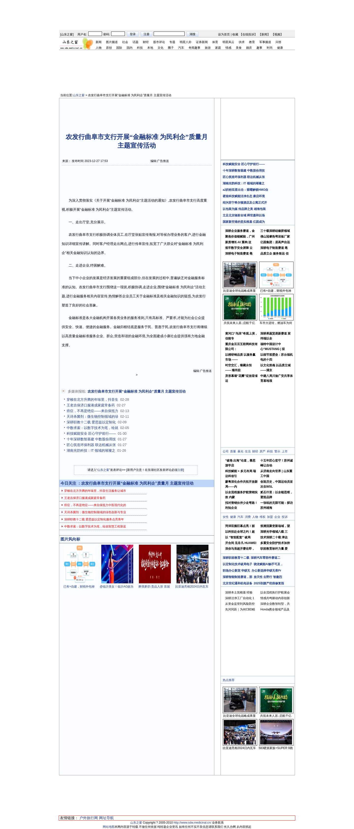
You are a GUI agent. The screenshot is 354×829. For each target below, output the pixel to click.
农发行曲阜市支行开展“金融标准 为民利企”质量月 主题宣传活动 (137, 391)
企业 (277, 517)
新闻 (264, 34)
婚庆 (249, 47)
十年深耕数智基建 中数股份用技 (91, 439)
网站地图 (109, 827)
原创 (109, 47)
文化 (160, 47)
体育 (215, 42)
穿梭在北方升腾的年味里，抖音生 (92, 399)
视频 (277, 34)
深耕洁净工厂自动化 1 (239, 598)
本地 (150, 47)
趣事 (259, 47)
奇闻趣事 (194, 47)
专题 (172, 42)
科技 (140, 47)
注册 (180, 470)
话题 (135, 42)
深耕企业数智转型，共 (275, 604)
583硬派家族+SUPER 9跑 (276, 748)
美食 (239, 47)
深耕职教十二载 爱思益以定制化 (91, 422)
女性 (226, 517)
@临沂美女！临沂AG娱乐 (117, 586)
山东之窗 (67, 34)
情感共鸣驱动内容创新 (275, 598)
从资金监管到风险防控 (240, 604)
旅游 (208, 47)
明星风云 (228, 42)
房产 (263, 451)
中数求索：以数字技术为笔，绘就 (92, 428)
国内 (130, 47)
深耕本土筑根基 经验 (238, 592)
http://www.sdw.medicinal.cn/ (192, 822)
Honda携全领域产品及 (275, 609)
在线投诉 (248, 34)
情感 (228, 47)
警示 (277, 451)
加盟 (270, 517)
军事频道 (265, 42)
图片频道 (112, 42)
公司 (226, 451)
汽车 (181, 47)
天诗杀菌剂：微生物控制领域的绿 (92, 416)
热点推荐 (229, 680)
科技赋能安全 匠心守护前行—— (91, 433)
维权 (263, 517)
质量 (233, 451)
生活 (248, 451)
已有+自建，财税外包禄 (79, 586)
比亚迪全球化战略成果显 (239, 290)
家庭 (218, 47)
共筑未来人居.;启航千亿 (239, 323)
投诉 (285, 517)
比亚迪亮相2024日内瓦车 (191, 586)
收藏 (235, 34)
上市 (285, 451)
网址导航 (106, 818)
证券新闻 (202, 42)
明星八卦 (186, 42)
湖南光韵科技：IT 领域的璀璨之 (91, 450)
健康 (280, 47)
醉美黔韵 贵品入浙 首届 (154, 586)
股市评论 (159, 42)
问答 (278, 42)
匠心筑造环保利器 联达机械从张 (91, 445)
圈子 (171, 47)
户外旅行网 (88, 818)
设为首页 (224, 34)
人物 (99, 47)
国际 (119, 47)
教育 (252, 42)
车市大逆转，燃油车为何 (276, 323)
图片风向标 (70, 539)
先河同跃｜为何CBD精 (240, 609)
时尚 (270, 47)
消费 (248, 517)
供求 (242, 42)
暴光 (240, 451)
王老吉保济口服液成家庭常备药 (91, 405)
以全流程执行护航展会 (275, 592)
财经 (146, 42)
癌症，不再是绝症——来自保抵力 (92, 411)
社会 (125, 42)
